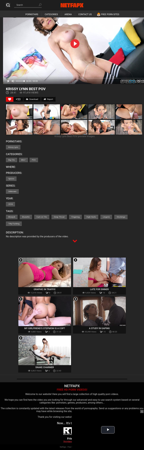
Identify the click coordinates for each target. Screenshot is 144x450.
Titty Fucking (13, 224)
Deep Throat (59, 217)
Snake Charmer (44, 367)
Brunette (25, 217)
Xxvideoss (68, 441)
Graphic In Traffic (45, 289)
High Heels (91, 217)
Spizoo (11, 179)
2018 (10, 204)
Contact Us (85, 14)
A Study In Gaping (99, 328)
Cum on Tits (42, 217)
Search (8, 5)
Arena (68, 14)
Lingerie (106, 217)
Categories (51, 14)
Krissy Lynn (13, 147)
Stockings (121, 217)
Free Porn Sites (110, 14)
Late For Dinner (99, 289)
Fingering (75, 217)
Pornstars (31, 14)
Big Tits (11, 160)
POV (34, 160)
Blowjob (11, 217)
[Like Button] (9, 99)
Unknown (12, 191)
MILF (23, 160)
